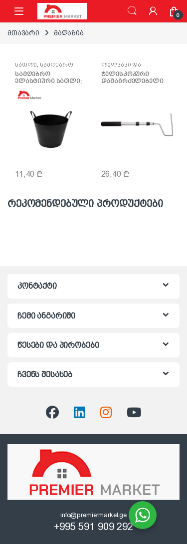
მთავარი (23, 33)
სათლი (26, 65)
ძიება (132, 10)
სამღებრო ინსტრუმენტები (44, 68)
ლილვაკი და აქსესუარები (121, 68)
